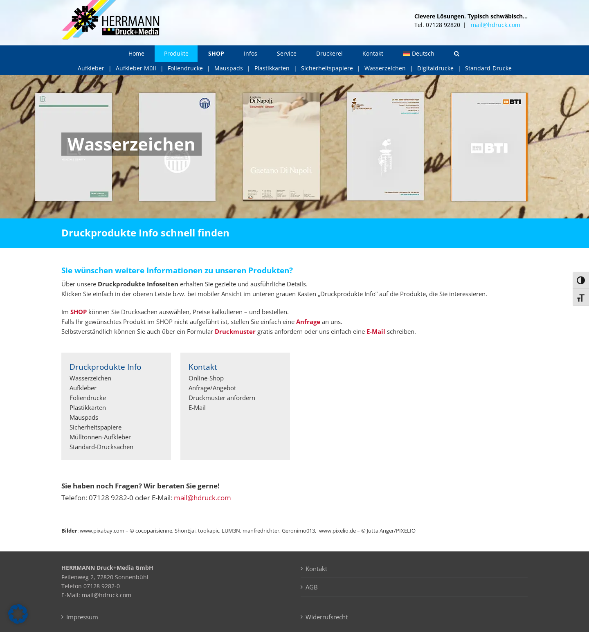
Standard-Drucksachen (101, 447)
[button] (457, 53)
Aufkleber (91, 68)
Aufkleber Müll (136, 68)
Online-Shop (206, 378)
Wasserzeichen (385, 68)
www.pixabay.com (102, 530)
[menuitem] (418, 53)
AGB (312, 587)
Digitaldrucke (435, 68)
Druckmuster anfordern (222, 398)
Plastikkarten (272, 68)
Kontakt (316, 569)
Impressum (82, 617)
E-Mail (197, 407)
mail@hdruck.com (495, 25)
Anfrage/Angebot (212, 388)
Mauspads (228, 68)
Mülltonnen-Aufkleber (100, 437)
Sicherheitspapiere (327, 68)
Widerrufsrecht (327, 617)
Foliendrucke (185, 68)
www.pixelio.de (337, 530)
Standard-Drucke (488, 68)
